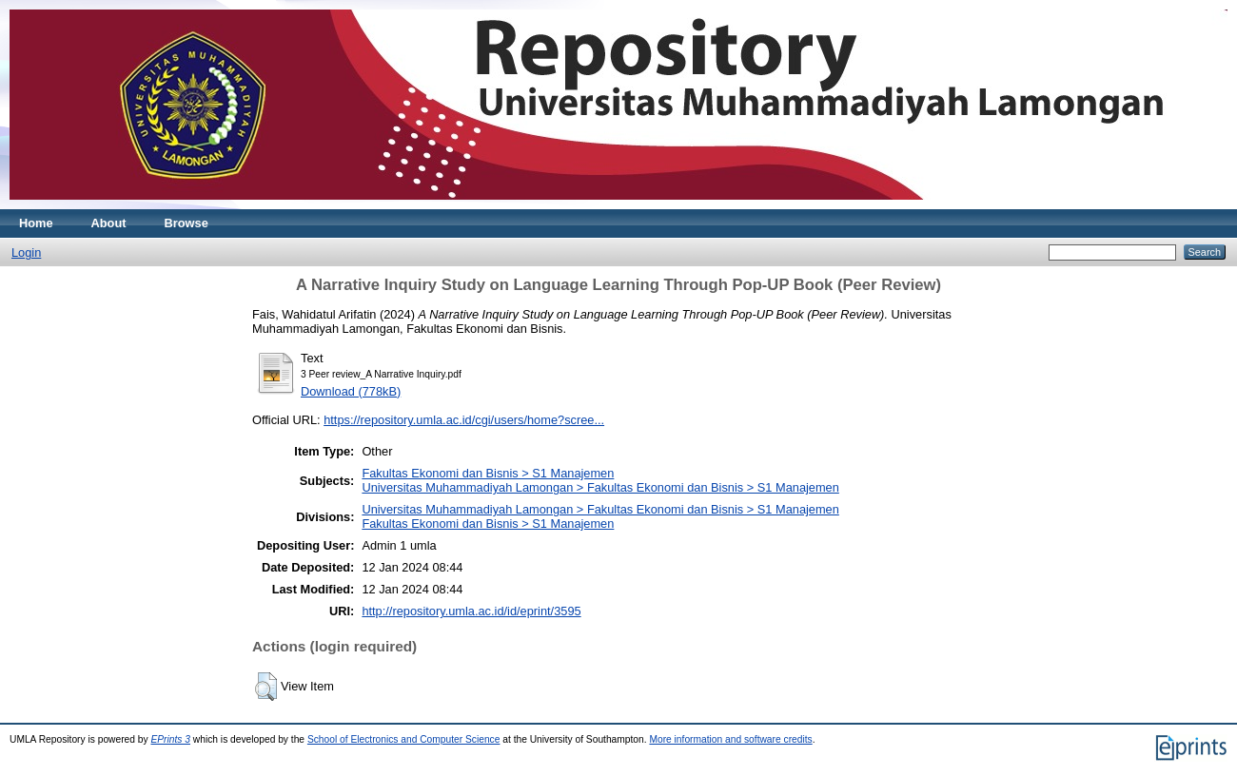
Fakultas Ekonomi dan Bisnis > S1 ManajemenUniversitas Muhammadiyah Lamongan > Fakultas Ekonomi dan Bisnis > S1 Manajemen (600, 480)
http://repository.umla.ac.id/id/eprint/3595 (471, 611)
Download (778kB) (351, 391)
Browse (186, 223)
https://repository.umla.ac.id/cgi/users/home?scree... (464, 420)
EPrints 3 (170, 739)
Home (36, 223)
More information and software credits (730, 739)
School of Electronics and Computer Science (404, 739)
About (109, 223)
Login (26, 252)
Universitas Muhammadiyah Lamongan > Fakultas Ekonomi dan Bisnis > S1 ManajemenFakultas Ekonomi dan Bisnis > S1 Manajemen (600, 516)
